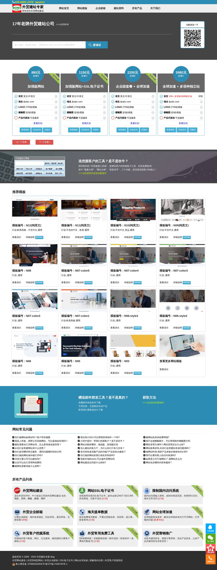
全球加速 (143, 86)
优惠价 (47, 130)
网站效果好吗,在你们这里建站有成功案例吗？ (168, 448)
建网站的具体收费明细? (157, 437)
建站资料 (119, 8)
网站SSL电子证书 (101, 490)
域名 (16, 498)
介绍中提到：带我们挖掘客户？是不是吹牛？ (102, 441)
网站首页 (64, 8)
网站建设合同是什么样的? (93, 462)
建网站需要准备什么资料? (27, 466)
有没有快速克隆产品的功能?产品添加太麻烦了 (103, 452)
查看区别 (37, 123)
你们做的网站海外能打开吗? (28, 455)
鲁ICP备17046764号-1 (56, 564)
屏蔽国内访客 (96, 560)
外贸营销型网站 (35, 560)
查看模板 (25, 130)
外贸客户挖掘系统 (36, 533)
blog (52, 557)
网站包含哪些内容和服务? (158, 462)
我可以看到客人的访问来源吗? (160, 455)
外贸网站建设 (33, 490)
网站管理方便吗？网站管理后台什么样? (165, 444)
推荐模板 (39, 237)
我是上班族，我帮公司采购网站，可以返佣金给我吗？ (41, 441)
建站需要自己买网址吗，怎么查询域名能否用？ (37, 444)
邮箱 (36, 498)
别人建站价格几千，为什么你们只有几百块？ (102, 448)
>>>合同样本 (62, 24)
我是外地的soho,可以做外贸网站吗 (97, 459)
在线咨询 (37, 130)
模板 (30, 498)
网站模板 (82, 8)
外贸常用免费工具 (101, 533)
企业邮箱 (100, 8)
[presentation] (22, 142)
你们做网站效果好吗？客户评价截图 (32, 437)
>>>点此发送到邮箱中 (153, 402)
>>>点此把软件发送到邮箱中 (92, 173)
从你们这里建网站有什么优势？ (30, 448)
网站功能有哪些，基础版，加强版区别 (99, 444)
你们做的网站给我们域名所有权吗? (97, 455)
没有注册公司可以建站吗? (27, 459)
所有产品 (137, 8)
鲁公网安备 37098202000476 (30, 564)
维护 (43, 498)
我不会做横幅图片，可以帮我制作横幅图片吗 (167, 441)
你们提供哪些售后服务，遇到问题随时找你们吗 (37, 452)
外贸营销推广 (162, 533)
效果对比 (158, 520)
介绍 (105, 498)
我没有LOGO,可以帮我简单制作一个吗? (100, 437)
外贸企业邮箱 (33, 512)
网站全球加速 (162, 512)
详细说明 (30, 237)
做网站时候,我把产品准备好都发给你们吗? (166, 452)
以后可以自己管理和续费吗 (27, 462)
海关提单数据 (98, 512)
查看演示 (16, 237)
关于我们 (155, 8)
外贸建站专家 (43, 557)
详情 (200, 96)
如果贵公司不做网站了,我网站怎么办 (163, 459)
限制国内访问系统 (165, 490)
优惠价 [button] (144, 130)
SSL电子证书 (94, 86)
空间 (23, 498)
